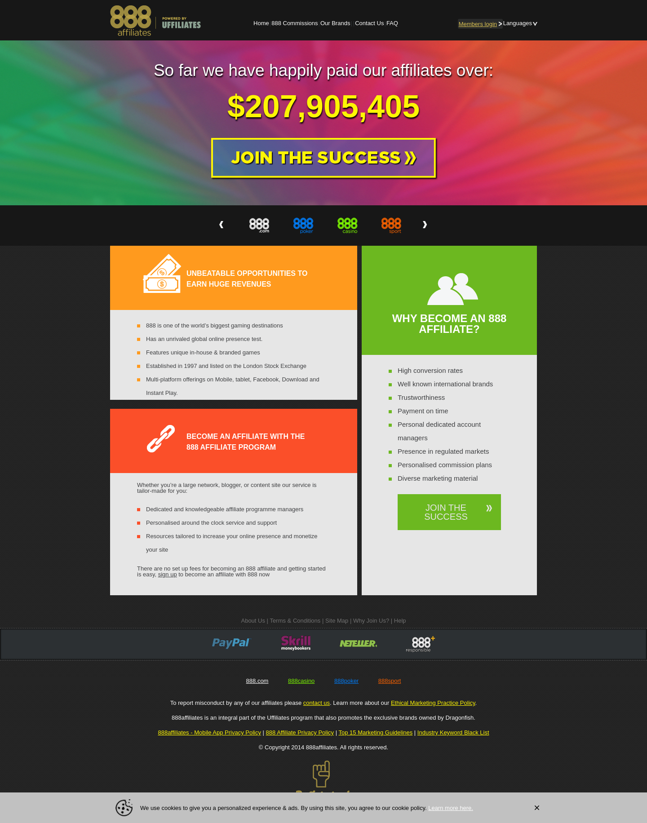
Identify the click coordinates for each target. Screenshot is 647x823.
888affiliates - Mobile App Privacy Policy (209, 732)
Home (261, 23)
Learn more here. (450, 808)
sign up (167, 574)
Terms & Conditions (295, 620)
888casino (301, 681)
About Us (253, 620)
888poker (346, 681)
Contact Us (369, 23)
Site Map (336, 620)
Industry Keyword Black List (453, 732)
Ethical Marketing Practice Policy (433, 702)
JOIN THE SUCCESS (446, 512)
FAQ (392, 23)
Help (400, 620)
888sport (389, 681)
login (480, 24)
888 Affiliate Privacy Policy (300, 732)
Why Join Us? (371, 620)
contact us (316, 702)
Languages (517, 23)
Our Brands (335, 23)
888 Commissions (294, 23)
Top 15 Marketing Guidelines (375, 732)
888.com (257, 681)
